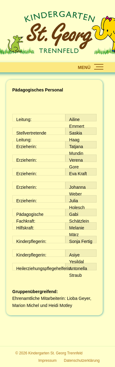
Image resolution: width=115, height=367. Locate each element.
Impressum (47, 360)
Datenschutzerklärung (82, 360)
